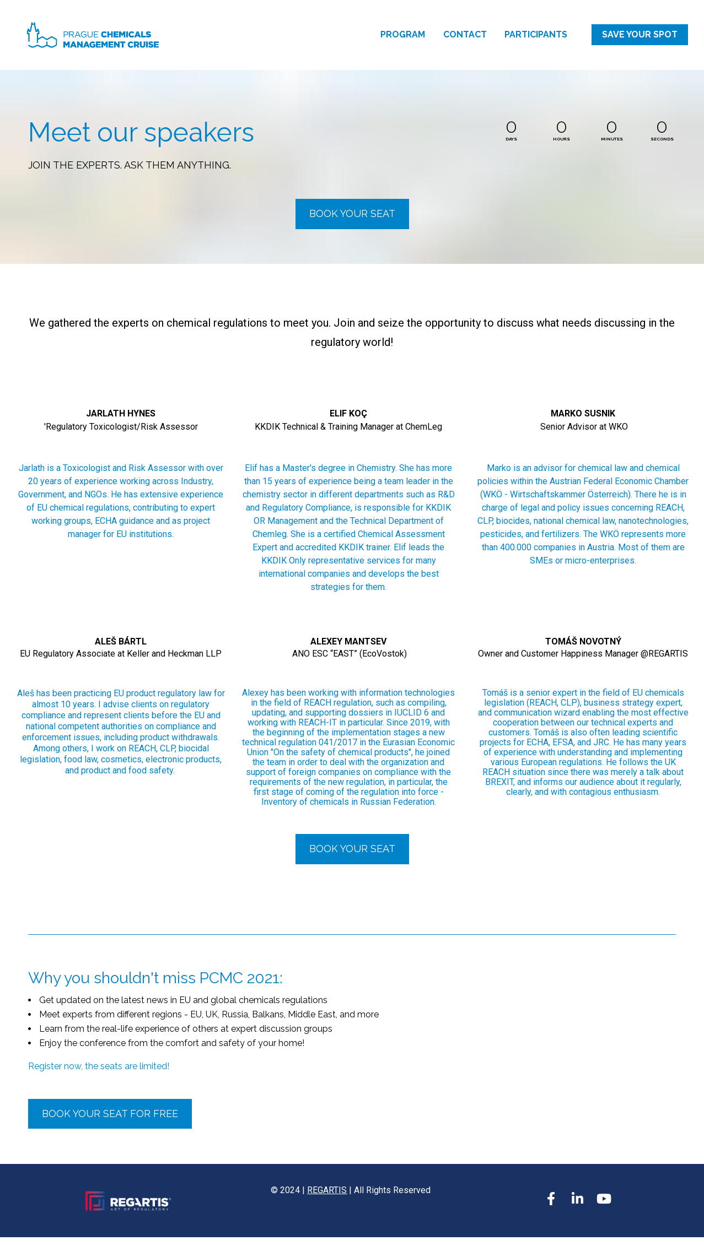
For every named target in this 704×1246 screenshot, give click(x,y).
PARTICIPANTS (535, 39)
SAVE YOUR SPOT (640, 39)
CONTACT (465, 39)
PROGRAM (402, 39)
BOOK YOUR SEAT (352, 222)
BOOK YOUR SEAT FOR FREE (110, 1122)
